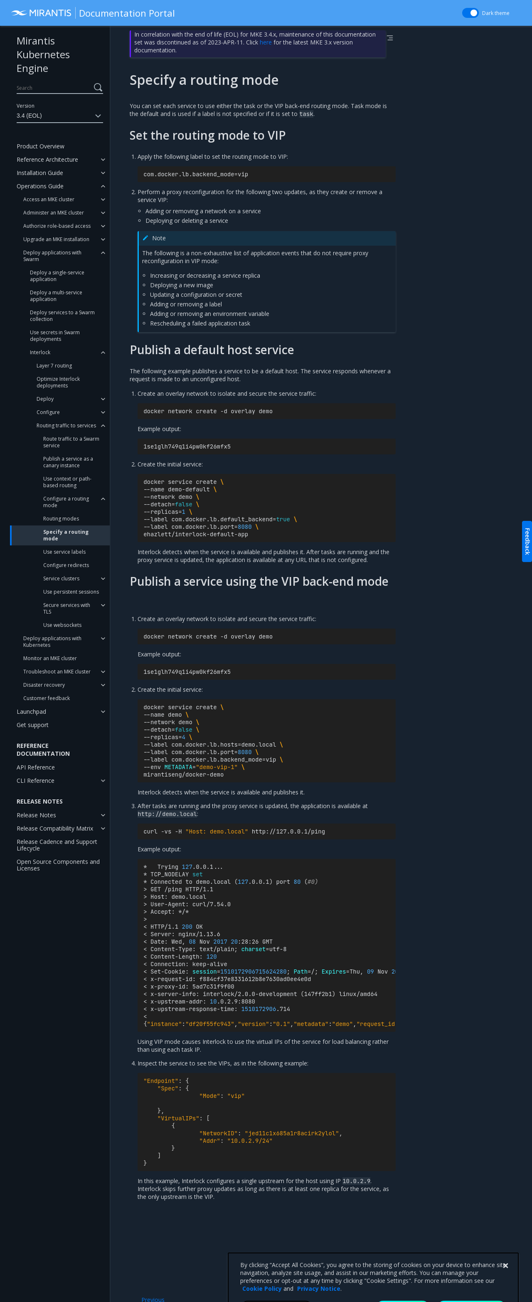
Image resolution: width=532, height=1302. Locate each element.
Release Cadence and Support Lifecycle (57, 845)
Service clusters (61, 578)
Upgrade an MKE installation (56, 239)
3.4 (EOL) (60, 116)
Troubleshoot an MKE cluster (57, 671)
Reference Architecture (47, 159)
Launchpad (31, 711)
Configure (48, 412)
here (266, 42)
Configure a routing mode (66, 502)
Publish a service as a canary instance (68, 462)
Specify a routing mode (66, 535)
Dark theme (496, 13)
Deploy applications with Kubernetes (52, 642)
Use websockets (62, 625)
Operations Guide (40, 186)
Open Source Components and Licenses (58, 865)
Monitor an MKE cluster (50, 658)
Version (25, 105)
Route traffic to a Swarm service (71, 442)
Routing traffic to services (66, 425)
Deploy (45, 398)
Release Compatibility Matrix (55, 828)
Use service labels (64, 551)
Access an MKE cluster (48, 199)
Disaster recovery (44, 684)
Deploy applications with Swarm (52, 256)
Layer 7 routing (54, 365)
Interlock (40, 352)
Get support (33, 725)
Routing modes (61, 518)
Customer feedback (46, 698)
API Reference (36, 767)
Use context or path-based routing (67, 482)
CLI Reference (35, 780)
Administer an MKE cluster (53, 212)
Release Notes (36, 815)
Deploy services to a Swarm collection (62, 316)
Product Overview (40, 146)
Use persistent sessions (71, 591)
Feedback (528, 541)
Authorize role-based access (57, 225)
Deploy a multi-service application (56, 296)
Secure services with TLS (66, 608)
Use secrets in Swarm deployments (55, 336)
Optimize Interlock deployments (58, 382)
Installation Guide (40, 173)
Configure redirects (66, 565)
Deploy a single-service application (57, 276)
